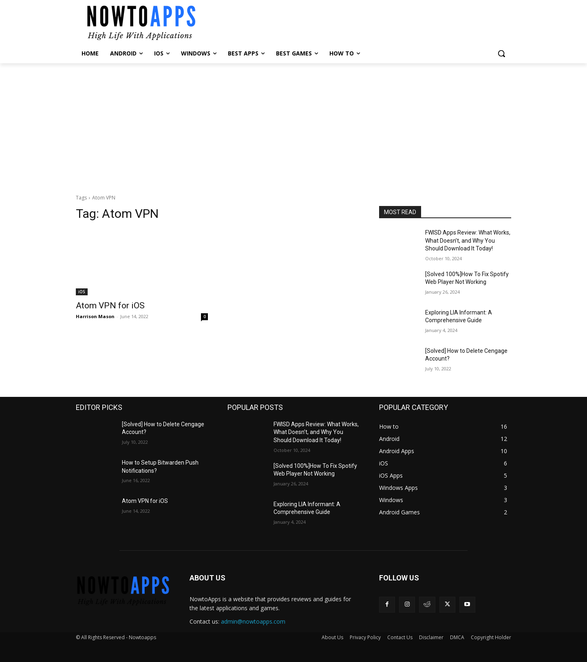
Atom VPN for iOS (110, 305)
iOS (81, 291)
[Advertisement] (293, 124)
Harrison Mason (95, 316)
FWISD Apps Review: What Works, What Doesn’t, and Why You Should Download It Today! (467, 240)
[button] (501, 53)
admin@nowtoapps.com (253, 621)
